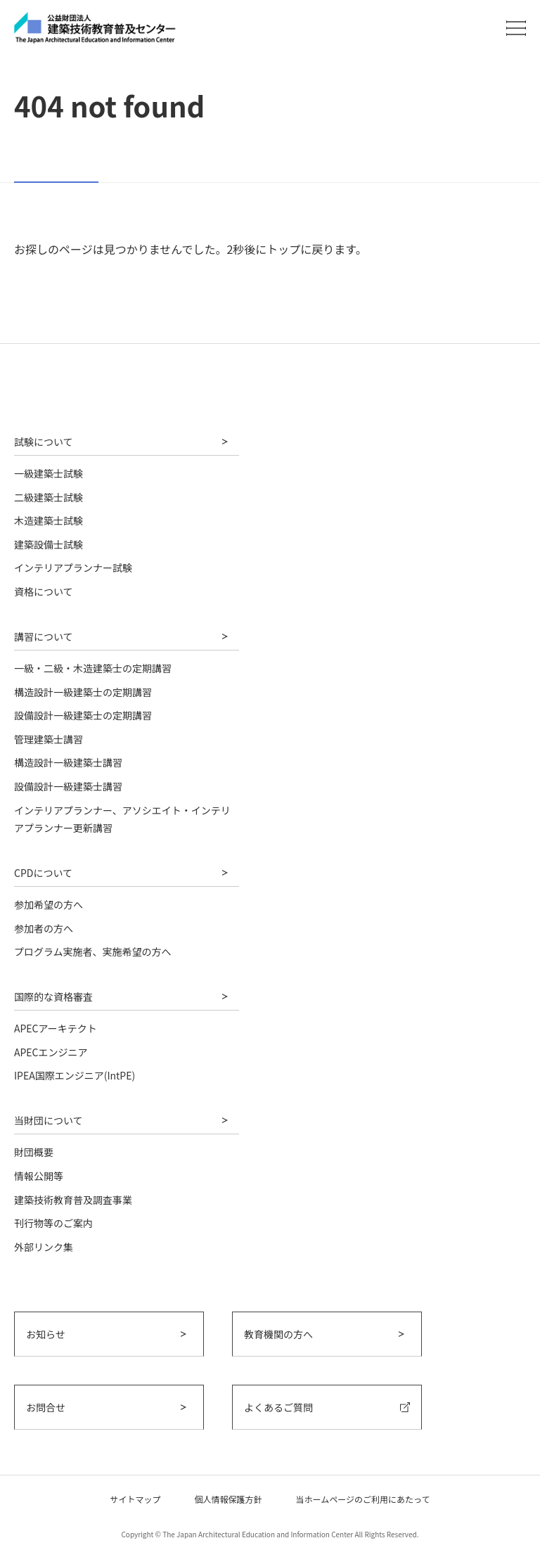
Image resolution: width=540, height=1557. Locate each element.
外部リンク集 (43, 1247)
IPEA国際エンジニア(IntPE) (74, 1075)
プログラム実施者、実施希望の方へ (93, 951)
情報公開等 (38, 1176)
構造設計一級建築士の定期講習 (83, 692)
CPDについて (43, 873)
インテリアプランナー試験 (73, 567)
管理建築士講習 (48, 739)
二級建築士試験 (48, 497)
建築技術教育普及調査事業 (73, 1200)
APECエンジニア (51, 1052)
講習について (43, 636)
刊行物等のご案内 (53, 1223)
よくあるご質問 (278, 1407)
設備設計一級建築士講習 (68, 786)
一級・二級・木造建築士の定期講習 (93, 668)
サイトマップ (135, 1499)
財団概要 (33, 1152)
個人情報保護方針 (228, 1499)
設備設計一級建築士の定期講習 (83, 715)
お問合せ (45, 1407)
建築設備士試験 (48, 544)
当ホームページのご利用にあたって (363, 1499)
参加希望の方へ (48, 904)
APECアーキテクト (55, 1028)
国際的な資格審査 (53, 996)
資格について (43, 591)
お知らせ (45, 1334)
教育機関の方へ (278, 1334)
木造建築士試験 (48, 520)
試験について (43, 442)
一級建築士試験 (48, 473)
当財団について (48, 1120)
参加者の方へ (43, 928)
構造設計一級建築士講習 (68, 762)
